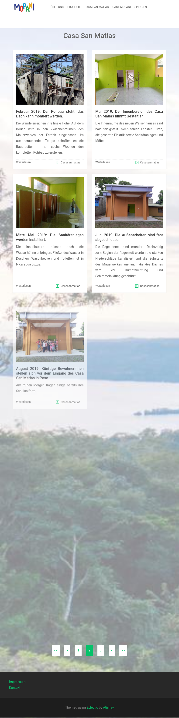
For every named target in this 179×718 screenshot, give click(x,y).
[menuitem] (57, 7)
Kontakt (14, 686)
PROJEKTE (74, 7)
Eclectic (92, 707)
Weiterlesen (23, 162)
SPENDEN (140, 7)
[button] (24, 7)
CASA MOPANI (121, 7)
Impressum (17, 680)
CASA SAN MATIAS (97, 7)
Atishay (108, 707)
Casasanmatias (70, 162)
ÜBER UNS (57, 7)
